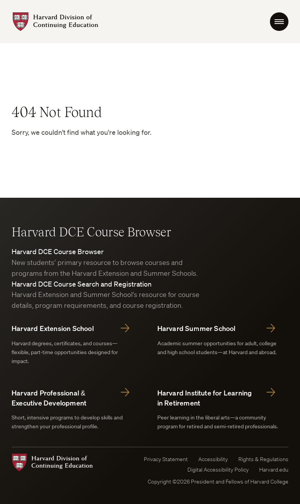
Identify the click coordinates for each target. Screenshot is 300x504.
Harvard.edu (273, 469)
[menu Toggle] (279, 21)
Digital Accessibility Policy (218, 469)
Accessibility (213, 459)
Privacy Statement (166, 459)
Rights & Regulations (263, 459)
